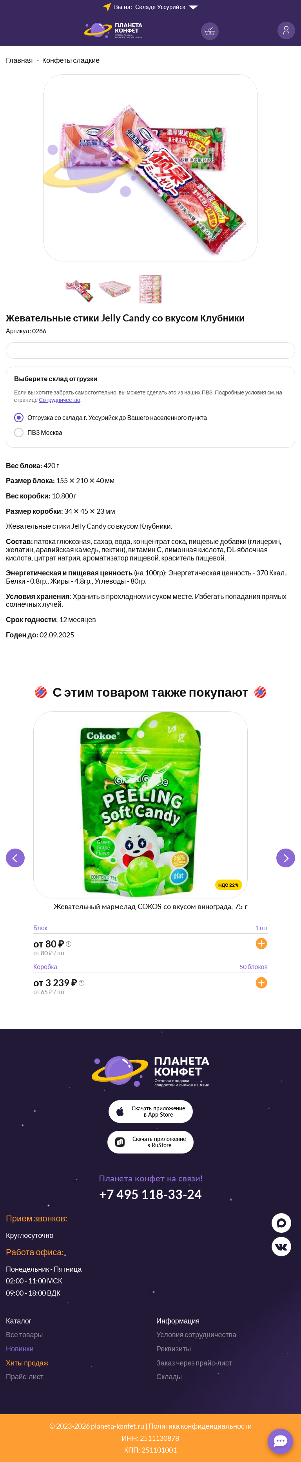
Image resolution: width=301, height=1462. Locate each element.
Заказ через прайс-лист (194, 1362)
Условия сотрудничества (196, 1334)
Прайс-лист (25, 1376)
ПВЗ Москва (38, 432)
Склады (169, 1376)
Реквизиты (173, 1348)
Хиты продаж (27, 1362)
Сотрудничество (59, 399)
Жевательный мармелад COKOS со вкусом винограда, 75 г (150, 906)
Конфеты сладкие (71, 60)
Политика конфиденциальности (200, 1426)
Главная (19, 60)
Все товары (24, 1334)
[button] (285, 858)
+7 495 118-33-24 (150, 1194)
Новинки (20, 1348)
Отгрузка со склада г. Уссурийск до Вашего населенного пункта (110, 417)
